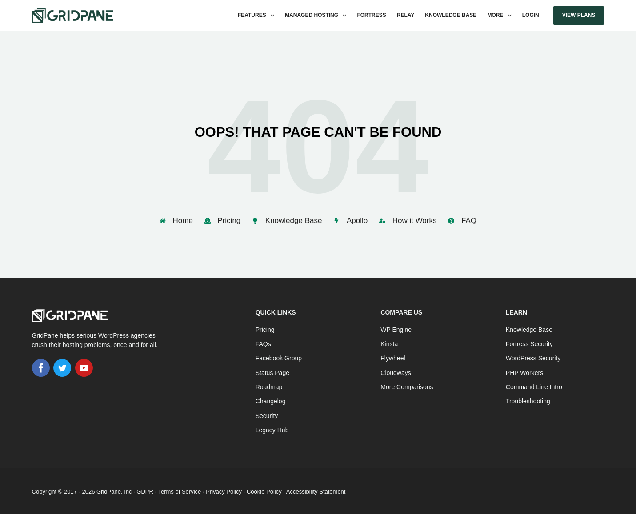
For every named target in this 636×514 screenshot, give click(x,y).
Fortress (371, 15)
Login (530, 15)
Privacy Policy (224, 490)
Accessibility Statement (316, 490)
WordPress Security (533, 356)
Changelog (271, 399)
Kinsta (389, 342)
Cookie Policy (264, 490)
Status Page (272, 371)
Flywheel (392, 356)
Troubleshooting (528, 399)
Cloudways (395, 371)
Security (267, 414)
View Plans (579, 15)
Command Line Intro (534, 385)
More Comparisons (406, 385)
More (501, 15)
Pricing (265, 328)
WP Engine (396, 328)
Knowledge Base (450, 15)
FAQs (263, 342)
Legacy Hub (272, 428)
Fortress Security (529, 342)
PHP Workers (524, 371)
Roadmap (269, 385)
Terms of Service (179, 490)
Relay (406, 15)
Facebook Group (279, 356)
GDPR (144, 490)
